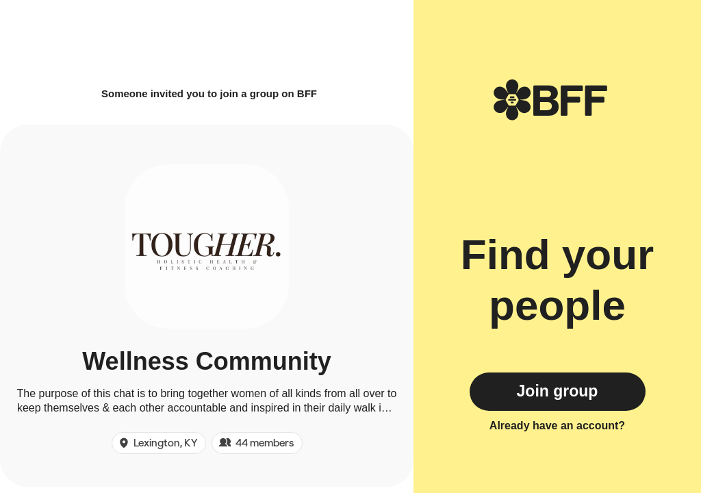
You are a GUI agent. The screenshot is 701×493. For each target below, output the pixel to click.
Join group (557, 391)
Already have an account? (557, 425)
